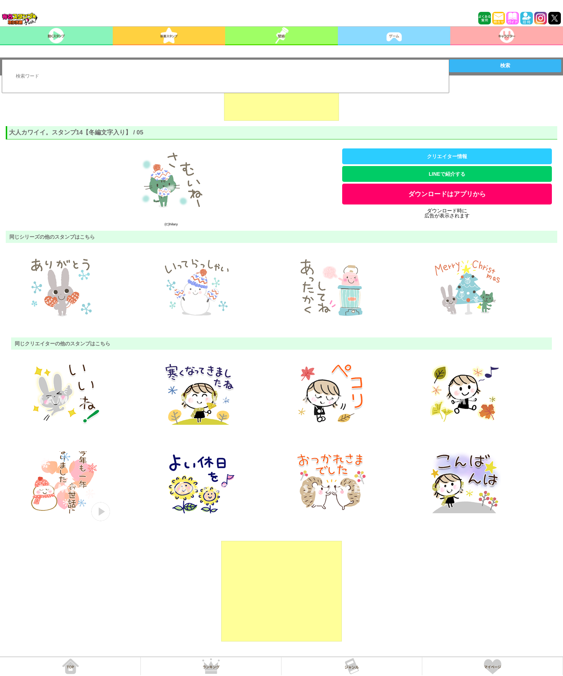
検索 (505, 65)
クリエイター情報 (447, 156)
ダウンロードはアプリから (447, 194)
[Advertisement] (281, 103)
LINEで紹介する (447, 174)
